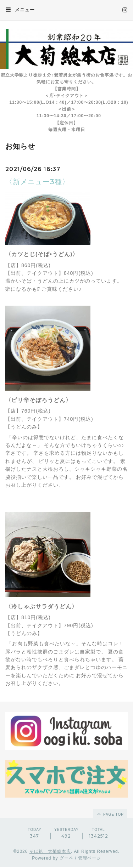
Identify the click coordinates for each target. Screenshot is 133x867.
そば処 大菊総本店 (50, 851)
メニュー (20, 9)
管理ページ (89, 858)
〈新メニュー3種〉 (37, 181)
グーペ (66, 858)
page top (110, 814)
